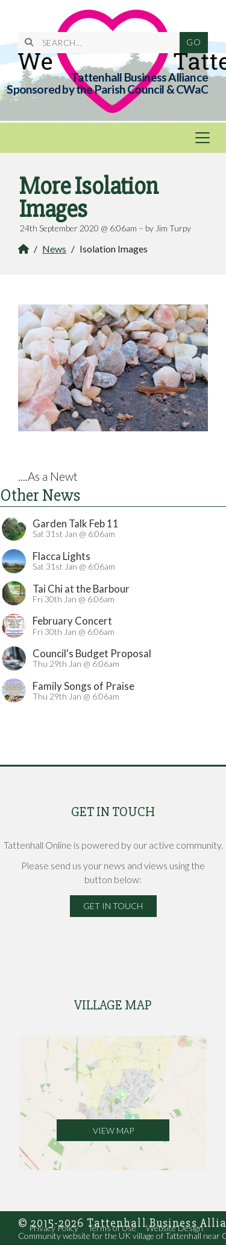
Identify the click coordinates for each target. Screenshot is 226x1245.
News (54, 248)
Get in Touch (113, 906)
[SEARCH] (104, 42)
